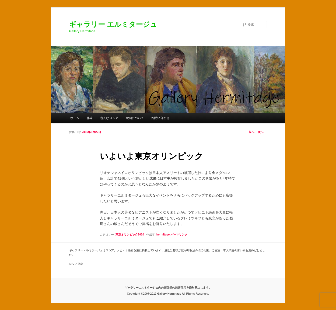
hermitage (163, 234)
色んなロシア (109, 118)
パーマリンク (179, 234)
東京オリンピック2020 (130, 234)
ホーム (74, 118)
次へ (262, 132)
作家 (90, 118)
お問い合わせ (160, 118)
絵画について (135, 118)
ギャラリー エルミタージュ (113, 24)
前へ (249, 132)
